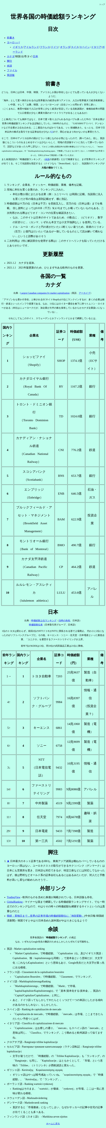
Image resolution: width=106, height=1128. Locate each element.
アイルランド (31, 47)
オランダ (65, 47)
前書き (11, 37)
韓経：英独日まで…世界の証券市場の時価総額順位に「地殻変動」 (45, 915)
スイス (75, 47)
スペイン (85, 47)
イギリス (18, 47)
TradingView (13, 897)
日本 (35, 56)
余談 (9, 65)
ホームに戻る (53, 1123)
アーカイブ (84, 293)
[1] (52, 132)
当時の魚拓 (64, 620)
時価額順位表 (36, 624)
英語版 (11, 75)
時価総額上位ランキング (43, 620)
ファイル (12, 70)
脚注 (9, 61)
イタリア (96, 47)
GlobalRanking (15, 901)
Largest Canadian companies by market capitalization (44, 293)
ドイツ (55, 47)
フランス (45, 47)
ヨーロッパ (13, 42)
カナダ (11, 56)
